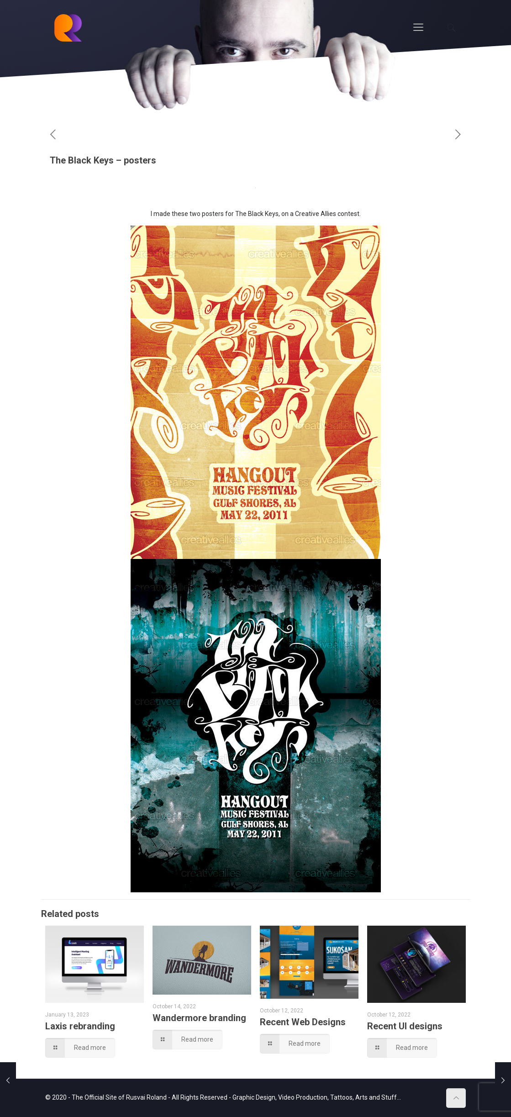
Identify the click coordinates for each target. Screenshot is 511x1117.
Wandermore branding (199, 1017)
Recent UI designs (405, 1026)
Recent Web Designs (303, 1022)
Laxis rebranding (80, 1026)
